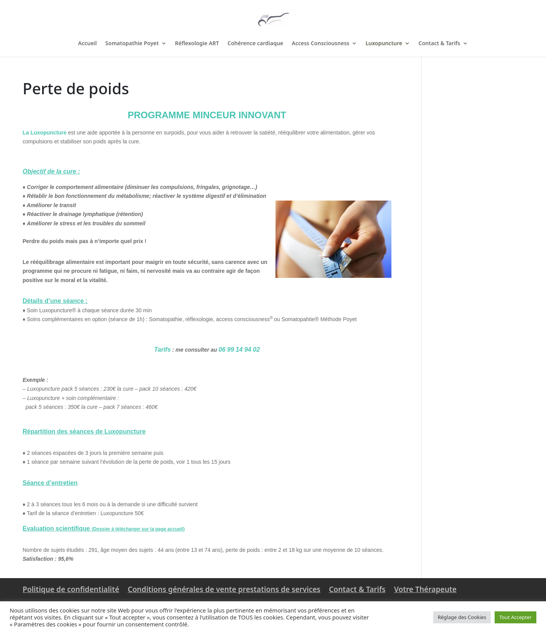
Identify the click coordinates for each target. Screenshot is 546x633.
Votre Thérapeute (425, 589)
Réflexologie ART (197, 44)
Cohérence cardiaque (255, 44)
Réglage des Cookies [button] (462, 617)
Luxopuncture (384, 44)
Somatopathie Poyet (132, 44)
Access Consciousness (320, 44)
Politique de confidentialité (71, 589)
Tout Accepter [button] (515, 617)
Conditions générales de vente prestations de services (224, 589)
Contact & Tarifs (439, 44)
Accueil (87, 44)
